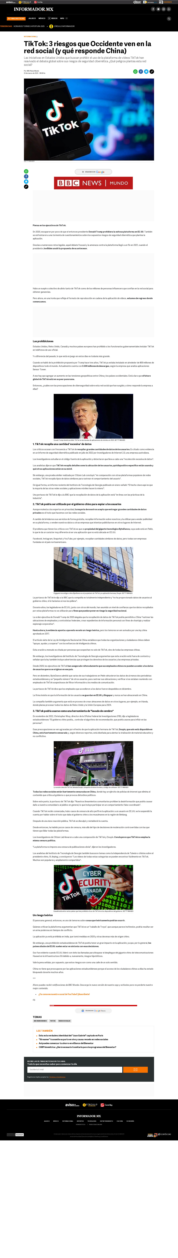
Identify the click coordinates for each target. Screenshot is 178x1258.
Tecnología (91, 1121)
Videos (52, 18)
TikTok (52, 1021)
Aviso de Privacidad (75, 1136)
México (42, 18)
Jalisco (32, 18)
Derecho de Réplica (87, 1136)
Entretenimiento (106, 1121)
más (64, 18)
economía (130, 1121)
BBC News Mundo (33, 71)
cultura (120, 1121)
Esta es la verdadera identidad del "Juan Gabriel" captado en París (71, 1036)
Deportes (80, 1121)
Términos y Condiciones (57, 1077)
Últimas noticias (16, 19)
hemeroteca (80, 1124)
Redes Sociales (64, 1021)
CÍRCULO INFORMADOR (64, 26)
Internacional (30, 36)
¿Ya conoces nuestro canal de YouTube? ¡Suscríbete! (64, 994)
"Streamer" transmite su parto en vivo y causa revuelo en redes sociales (73, 1040)
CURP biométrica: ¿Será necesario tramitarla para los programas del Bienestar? (77, 1047)
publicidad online (95, 1124)
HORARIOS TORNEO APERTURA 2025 (29, 26)
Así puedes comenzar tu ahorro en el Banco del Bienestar (66, 1043)
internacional (67, 1121)
